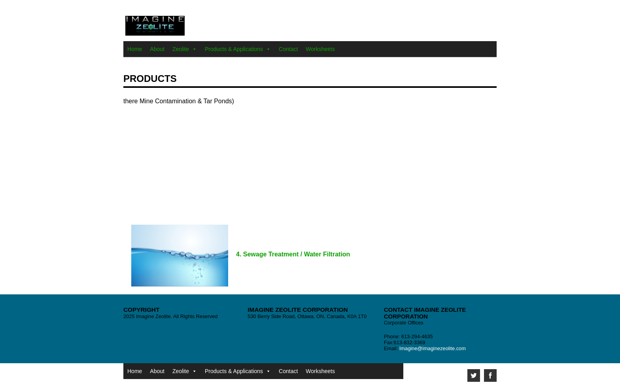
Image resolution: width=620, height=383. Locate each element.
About (157, 49)
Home (134, 49)
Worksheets (320, 49)
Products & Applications (234, 49)
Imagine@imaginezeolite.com (432, 348)
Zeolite (180, 49)
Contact (288, 49)
